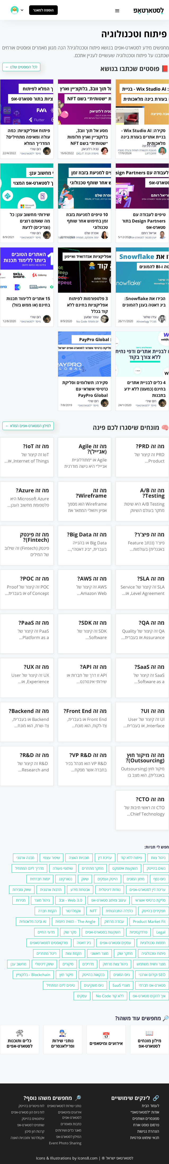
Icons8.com (87, 1158)
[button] (117, 11)
